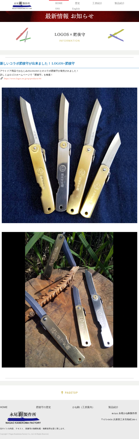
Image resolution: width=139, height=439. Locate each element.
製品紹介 (119, 3)
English (76, 8)
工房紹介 (97, 3)
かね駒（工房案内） (83, 407)
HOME (58, 3)
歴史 (77, 3)
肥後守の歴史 (43, 407)
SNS (57, 8)
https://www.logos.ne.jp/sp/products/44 (22, 78)
